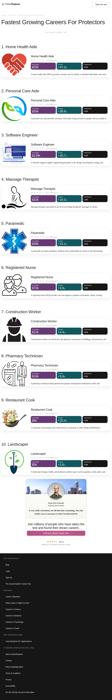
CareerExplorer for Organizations (19, 641)
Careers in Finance (13, 609)
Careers (4, 15)
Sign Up (9, 578)
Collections (12, 15)
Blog (7, 565)
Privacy (8, 680)
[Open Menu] (47, 4)
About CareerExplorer (14, 654)
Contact (9, 661)
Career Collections (13, 597)
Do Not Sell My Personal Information (20, 692)
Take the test (101, 4)
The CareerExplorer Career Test (18, 584)
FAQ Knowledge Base (14, 667)
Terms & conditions (13, 673)
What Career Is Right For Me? (17, 603)
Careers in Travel (12, 628)
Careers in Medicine (13, 616)
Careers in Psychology (14, 622)
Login (8, 571)
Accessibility (10, 686)
